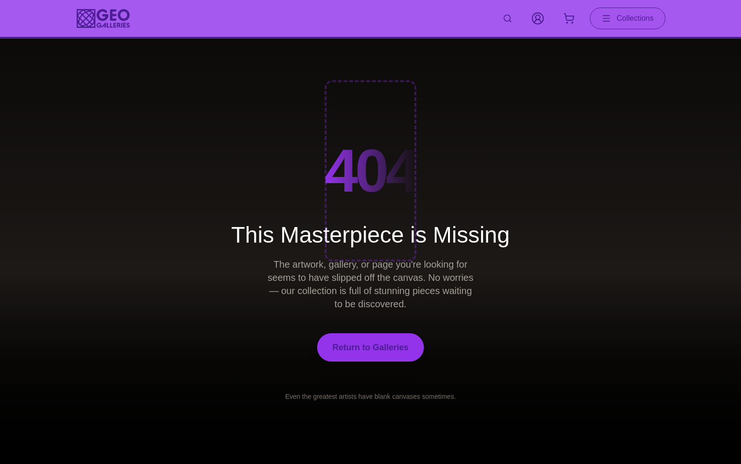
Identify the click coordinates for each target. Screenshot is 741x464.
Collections (628, 18)
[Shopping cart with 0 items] (569, 18)
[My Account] (537, 18)
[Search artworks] (507, 18)
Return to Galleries (370, 347)
